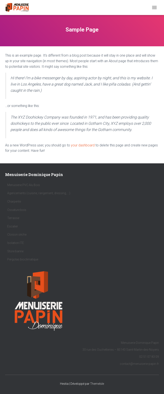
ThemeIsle (97, 383)
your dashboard (83, 145)
